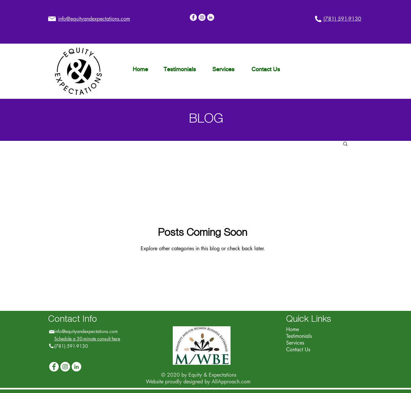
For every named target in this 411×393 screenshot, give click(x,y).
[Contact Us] (265, 69)
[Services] (223, 69)
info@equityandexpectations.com (86, 331)
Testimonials (299, 336)
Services (295, 342)
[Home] (140, 69)
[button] (345, 144)
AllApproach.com (231, 381)
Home (292, 329)
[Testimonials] (179, 69)
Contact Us (298, 349)
